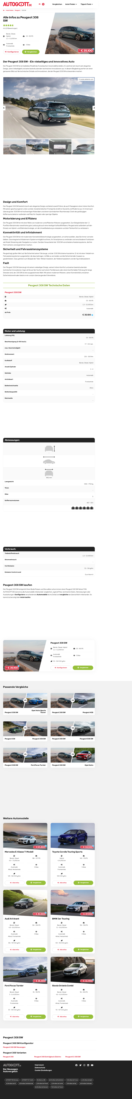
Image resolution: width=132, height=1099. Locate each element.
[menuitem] (57, 4)
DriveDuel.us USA (41, 1080)
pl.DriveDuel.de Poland (42, 1083)
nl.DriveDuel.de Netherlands (26, 1083)
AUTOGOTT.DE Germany (12, 1080)
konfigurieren (12, 52)
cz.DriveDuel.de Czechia (57, 1083)
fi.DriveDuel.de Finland (57, 1087)
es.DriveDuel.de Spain (86, 1080)
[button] (71, 4)
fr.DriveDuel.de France (72, 1080)
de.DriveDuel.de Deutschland (56, 1080)
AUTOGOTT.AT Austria (28, 1080)
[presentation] (3, 108)
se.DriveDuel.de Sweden (86, 1083)
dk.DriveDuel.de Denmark (41, 1087)
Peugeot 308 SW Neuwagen (14, 1047)
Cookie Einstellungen (43, 1070)
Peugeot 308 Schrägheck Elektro (47, 1057)
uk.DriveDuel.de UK (11, 1083)
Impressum (39, 1065)
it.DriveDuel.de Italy (72, 1083)
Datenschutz (40, 1068)
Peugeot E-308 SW (73, 1057)
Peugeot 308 (8, 1057)
